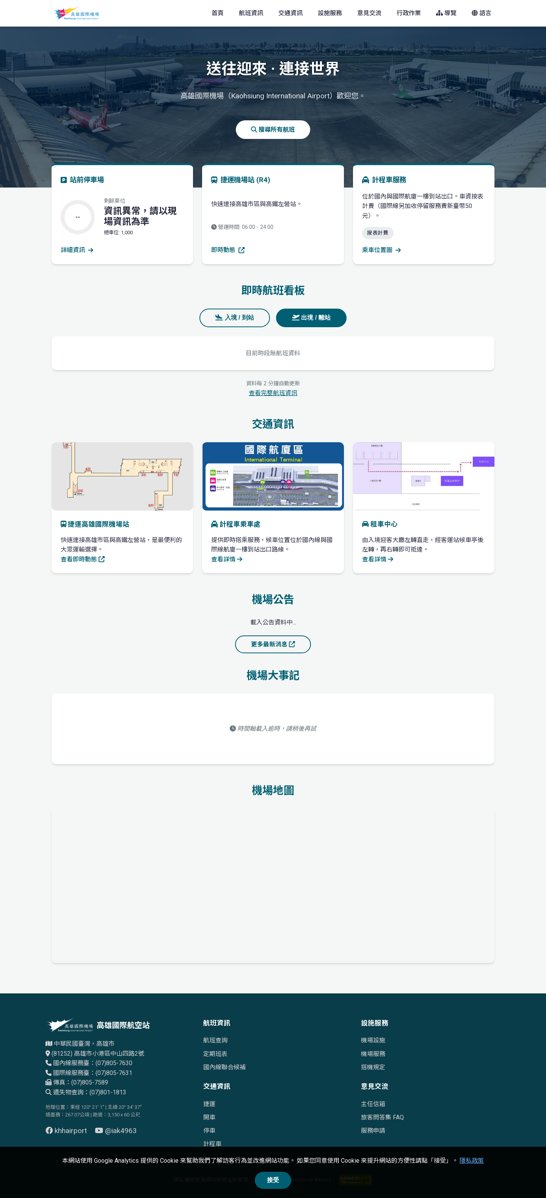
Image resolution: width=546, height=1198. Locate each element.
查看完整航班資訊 (273, 393)
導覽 (446, 13)
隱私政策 (472, 1160)
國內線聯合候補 (224, 1067)
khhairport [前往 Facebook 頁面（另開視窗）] (67, 1130)
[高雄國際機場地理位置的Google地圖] (273, 884)
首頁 (218, 13)
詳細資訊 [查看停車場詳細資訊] (77, 250)
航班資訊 (251, 13)
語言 (481, 13)
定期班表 (215, 1054)
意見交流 (369, 13)
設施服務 (330, 13)
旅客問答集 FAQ (382, 1117)
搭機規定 (373, 1067)
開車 (209, 1117)
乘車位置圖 (381, 250)
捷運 (209, 1104)
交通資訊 (290, 13)
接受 (273, 1180)
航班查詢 (215, 1040)
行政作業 (409, 13)
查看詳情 (226, 559)
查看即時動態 (83, 559)
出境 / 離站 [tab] (311, 317)
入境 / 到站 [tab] (234, 317)
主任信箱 (373, 1104)
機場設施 (373, 1040)
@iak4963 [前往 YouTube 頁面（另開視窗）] (116, 1130)
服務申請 (373, 1130)
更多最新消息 (273, 644)
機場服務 (373, 1054)
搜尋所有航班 (273, 129)
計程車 (212, 1144)
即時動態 (228, 250)
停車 (209, 1130)
